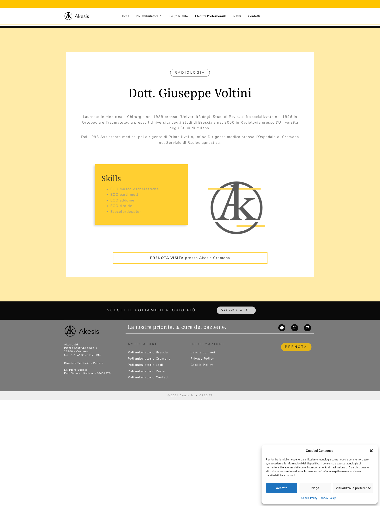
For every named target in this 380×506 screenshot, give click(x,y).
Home (124, 16)
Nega (315, 488)
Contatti (254, 16)
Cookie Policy (309, 498)
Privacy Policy (327, 498)
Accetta (281, 488)
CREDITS (206, 396)
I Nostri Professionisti (210, 16)
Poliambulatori (149, 16)
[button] (371, 450)
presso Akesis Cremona (190, 253)
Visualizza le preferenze (353, 488)
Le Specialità (178, 16)
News (237, 16)
